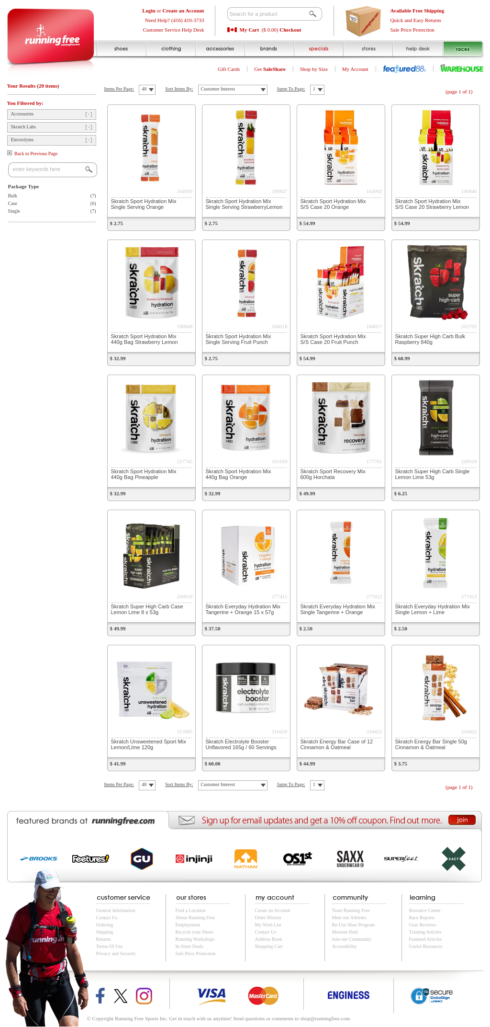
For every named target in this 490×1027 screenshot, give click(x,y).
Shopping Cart (269, 946)
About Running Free (195, 917)
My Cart (249, 30)
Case (12, 203)
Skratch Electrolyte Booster (241, 744)
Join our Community (352, 939)
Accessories (22, 113)
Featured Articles (425, 939)
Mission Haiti (345, 932)
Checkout (290, 30)
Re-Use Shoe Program (353, 924)
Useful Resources (426, 946)
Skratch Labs (23, 126)
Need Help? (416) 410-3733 (174, 20)
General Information (115, 910)
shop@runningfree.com (325, 1018)
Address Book (268, 939)
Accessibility (344, 946)
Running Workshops (195, 939)
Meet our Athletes (349, 917)
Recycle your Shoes (194, 932)
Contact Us (107, 917)
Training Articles (425, 932)
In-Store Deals (189, 946)
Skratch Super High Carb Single (432, 474)
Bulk (12, 195)
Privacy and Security (116, 953)
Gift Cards (229, 69)
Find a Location (191, 910)
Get (270, 69)
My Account (355, 69)
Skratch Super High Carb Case (147, 609)
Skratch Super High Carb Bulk (430, 339)
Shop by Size (314, 69)
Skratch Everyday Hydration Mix (243, 609)
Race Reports (422, 917)
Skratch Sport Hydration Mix (144, 204)
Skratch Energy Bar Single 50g (431, 744)
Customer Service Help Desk (173, 30)
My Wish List (268, 924)
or (173, 10)
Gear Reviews (422, 924)
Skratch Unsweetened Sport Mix (148, 744)
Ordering (104, 924)
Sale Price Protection (412, 30)
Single (14, 211)
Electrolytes (22, 139)
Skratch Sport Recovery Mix (333, 474)
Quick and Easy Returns (416, 20)
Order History (268, 917)
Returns (103, 939)
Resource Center (425, 910)
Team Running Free (351, 910)
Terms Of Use (109, 946)
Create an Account (272, 910)
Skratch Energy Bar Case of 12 (337, 744)
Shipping (104, 932)
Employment (188, 924)
